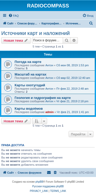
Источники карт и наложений (35, 33)
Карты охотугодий (30, 85)
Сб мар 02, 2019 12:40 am (73, 77)
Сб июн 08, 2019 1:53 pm (72, 65)
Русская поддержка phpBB (48, 186)
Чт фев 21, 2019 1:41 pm (73, 112)
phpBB (39, 181)
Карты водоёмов (29, 108)
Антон (49, 65)
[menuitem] (13, 16)
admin (49, 112)
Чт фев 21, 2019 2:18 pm (72, 101)
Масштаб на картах (30, 74)
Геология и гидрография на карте (43, 98)
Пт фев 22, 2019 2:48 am (72, 88)
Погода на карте (28, 62)
